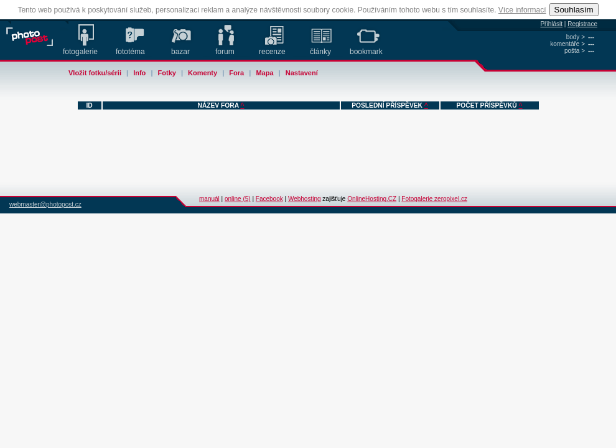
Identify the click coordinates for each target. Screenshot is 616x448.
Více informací (522, 10)
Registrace (582, 24)
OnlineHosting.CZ (371, 198)
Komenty (202, 73)
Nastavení (302, 73)
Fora (236, 73)
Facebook (269, 198)
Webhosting (304, 198)
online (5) (238, 198)
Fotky (167, 73)
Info (139, 73)
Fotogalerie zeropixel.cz (434, 198)
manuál (209, 198)
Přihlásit (551, 24)
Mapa (264, 73)
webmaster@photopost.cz (45, 204)
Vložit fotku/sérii (94, 73)
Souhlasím (574, 9)
